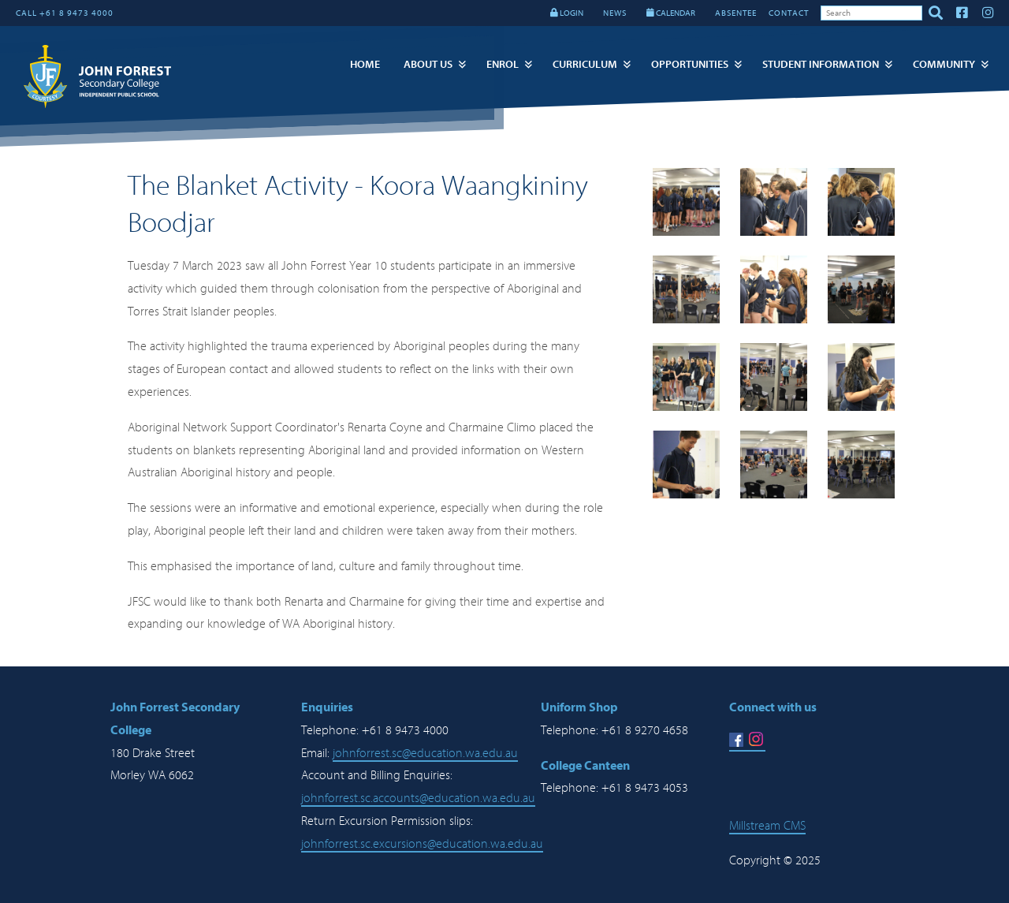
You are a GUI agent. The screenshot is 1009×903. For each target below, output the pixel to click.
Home (365, 64)
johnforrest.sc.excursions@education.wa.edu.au (422, 844)
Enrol (502, 64)
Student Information (820, 64)
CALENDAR (670, 13)
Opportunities (689, 64)
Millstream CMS (767, 826)
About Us (428, 64)
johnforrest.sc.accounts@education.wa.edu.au (418, 798)
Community (944, 64)
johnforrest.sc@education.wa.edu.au (425, 753)
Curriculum (585, 64)
